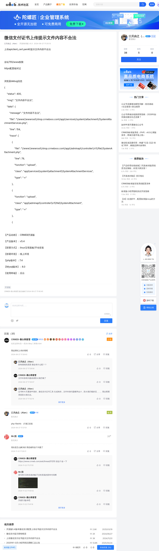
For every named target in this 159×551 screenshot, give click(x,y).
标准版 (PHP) (9, 547)
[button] (109, 334)
